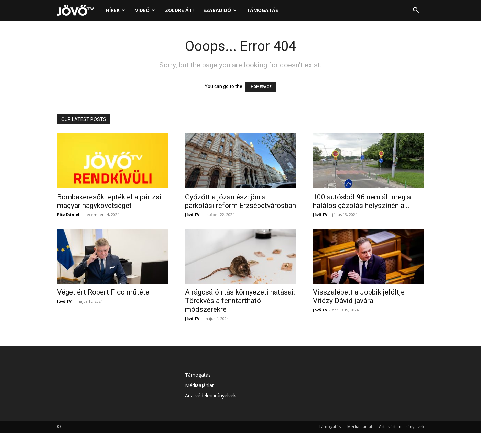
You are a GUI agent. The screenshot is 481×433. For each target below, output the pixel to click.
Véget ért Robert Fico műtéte (103, 292)
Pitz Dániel (68, 214)
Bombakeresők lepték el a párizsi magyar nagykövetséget (109, 201)
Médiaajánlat (199, 385)
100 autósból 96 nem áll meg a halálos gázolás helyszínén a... (362, 201)
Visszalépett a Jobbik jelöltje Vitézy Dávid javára (359, 296)
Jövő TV (192, 214)
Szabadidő (220, 10)
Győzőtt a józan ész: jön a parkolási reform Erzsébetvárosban (240, 201)
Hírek (115, 10)
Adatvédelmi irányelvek (210, 395)
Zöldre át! (179, 10)
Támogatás (262, 10)
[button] (416, 11)
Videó (145, 10)
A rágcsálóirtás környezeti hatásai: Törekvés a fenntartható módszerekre (240, 300)
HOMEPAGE (261, 87)
